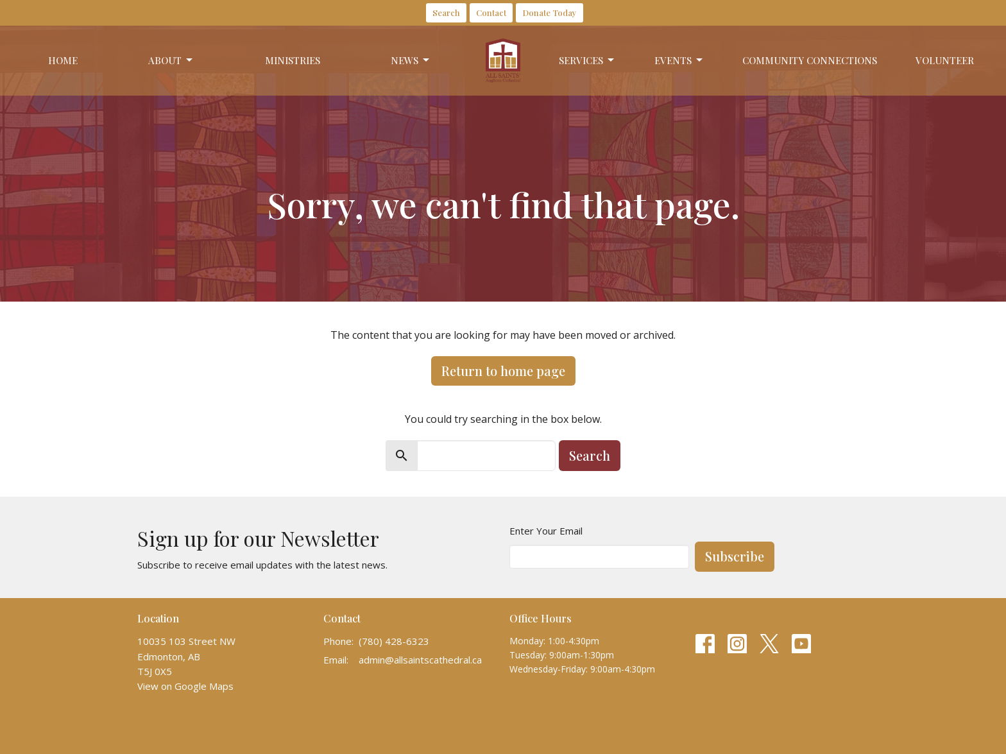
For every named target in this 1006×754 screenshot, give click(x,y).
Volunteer (945, 60)
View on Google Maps (185, 686)
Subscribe (734, 556)
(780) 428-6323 (394, 641)
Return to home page (503, 370)
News (411, 60)
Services (587, 60)
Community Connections (809, 60)
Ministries (292, 60)
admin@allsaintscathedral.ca (420, 659)
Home (63, 60)
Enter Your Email (546, 530)
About (171, 60)
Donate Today (549, 12)
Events (679, 60)
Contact (491, 12)
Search (446, 12)
